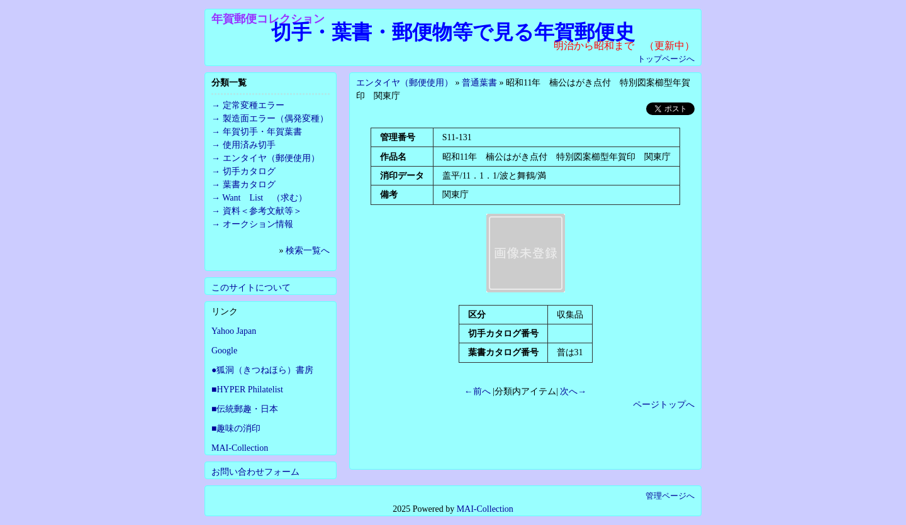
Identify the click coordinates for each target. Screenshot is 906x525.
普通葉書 (479, 82)
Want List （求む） (264, 197)
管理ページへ (670, 495)
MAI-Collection (239, 448)
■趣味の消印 (235, 428)
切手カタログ (249, 171)
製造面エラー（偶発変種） (275, 118)
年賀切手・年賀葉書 (262, 131)
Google (224, 350)
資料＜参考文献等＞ (262, 211)
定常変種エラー (253, 105)
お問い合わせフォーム (255, 472)
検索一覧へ (308, 250)
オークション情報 (258, 224)
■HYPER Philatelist (247, 389)
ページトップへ (664, 404)
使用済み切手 (249, 145)
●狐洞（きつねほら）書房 (262, 370)
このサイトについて (251, 287)
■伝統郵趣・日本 (244, 409)
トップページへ (666, 59)
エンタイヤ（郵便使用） (404, 82)
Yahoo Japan (233, 331)
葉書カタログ (249, 184)
